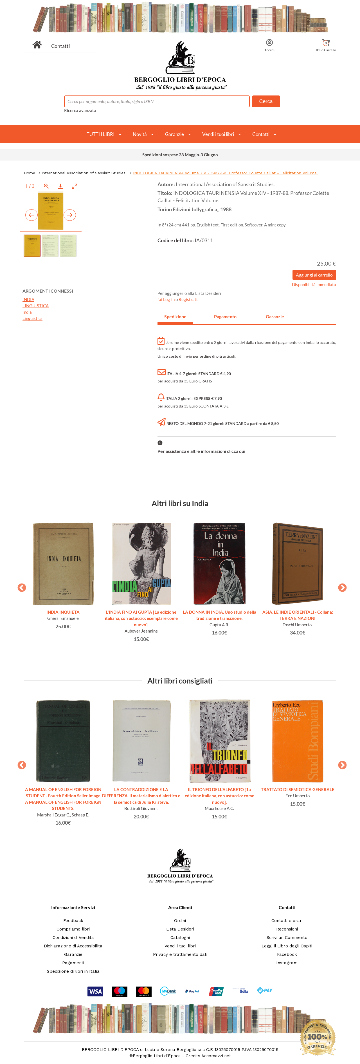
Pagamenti (73, 962)
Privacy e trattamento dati (180, 954)
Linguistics (32, 318)
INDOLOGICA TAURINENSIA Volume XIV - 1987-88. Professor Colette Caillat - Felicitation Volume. (225, 173)
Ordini (180, 920)
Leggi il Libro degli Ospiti (287, 946)
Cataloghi (180, 937)
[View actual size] (46, 186)
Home (29, 173)
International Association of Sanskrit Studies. (84, 173)
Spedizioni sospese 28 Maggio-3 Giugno (180, 154)
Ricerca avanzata (80, 110)
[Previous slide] (31, 215)
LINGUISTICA (35, 305)
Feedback (73, 920)
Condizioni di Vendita (73, 937)
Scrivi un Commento (287, 937)
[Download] (60, 186)
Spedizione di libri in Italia (73, 971)
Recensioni (287, 929)
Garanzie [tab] (275, 316)
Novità (140, 134)
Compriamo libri (73, 929)
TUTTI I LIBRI (100, 134)
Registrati (188, 299)
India (27, 312)
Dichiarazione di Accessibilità (73, 946)
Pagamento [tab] (225, 316)
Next (340, 586)
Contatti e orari (287, 920)
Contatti (60, 46)
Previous (19, 586)
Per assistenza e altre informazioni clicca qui (201, 451)
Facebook (287, 954)
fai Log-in (167, 299)
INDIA (28, 299)
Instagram (287, 962)
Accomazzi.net (216, 1055)
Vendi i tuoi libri (218, 134)
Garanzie (174, 134)
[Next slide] (70, 215)
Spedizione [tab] (175, 316)
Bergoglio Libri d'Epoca (157, 1055)
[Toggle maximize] (75, 186)
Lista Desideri (180, 929)
